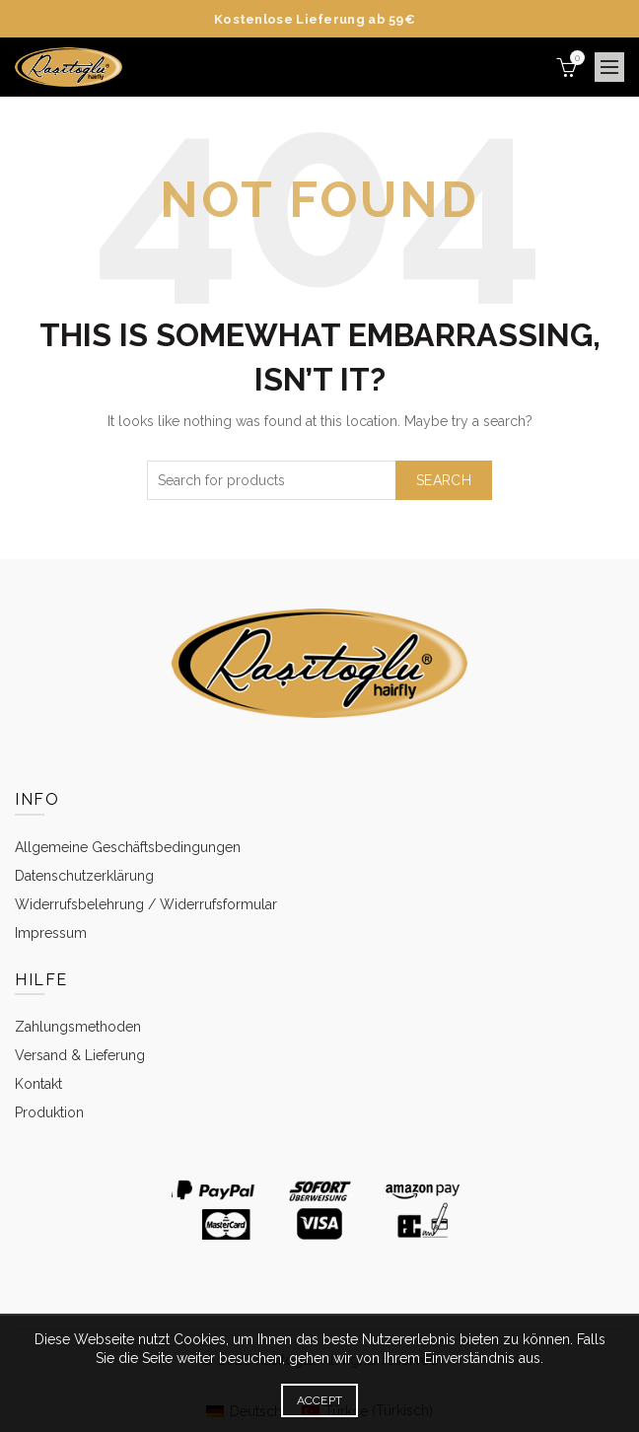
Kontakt (38, 1084)
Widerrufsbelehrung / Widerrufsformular (146, 904)
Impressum (51, 933)
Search (443, 480)
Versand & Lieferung (80, 1055)
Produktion (49, 1112)
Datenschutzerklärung (84, 876)
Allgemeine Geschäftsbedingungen (128, 847)
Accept (320, 1400)
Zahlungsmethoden (78, 1027)
